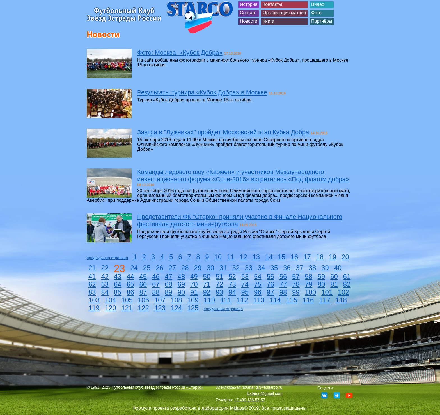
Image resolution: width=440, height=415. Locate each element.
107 (160, 300)
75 (258, 284)
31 (223, 268)
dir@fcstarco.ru (269, 387)
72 (219, 284)
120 (110, 308)
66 (143, 284)
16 (294, 257)
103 (94, 300)
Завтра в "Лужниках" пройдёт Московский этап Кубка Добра (223, 132)
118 (341, 300)
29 (197, 268)
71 (206, 284)
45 (143, 276)
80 (321, 284)
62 (92, 284)
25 (147, 268)
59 (321, 276)
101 (327, 292)
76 (270, 284)
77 (283, 284)
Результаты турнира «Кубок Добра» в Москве (202, 92)
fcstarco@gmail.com (264, 393)
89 (168, 292)
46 (156, 276)
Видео (317, 4)
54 (258, 276)
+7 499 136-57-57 (249, 400)
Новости (248, 21)
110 (209, 300)
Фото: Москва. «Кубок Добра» (180, 52)
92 (206, 292)
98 (283, 292)
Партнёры (321, 21)
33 (249, 268)
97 (270, 292)
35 (274, 268)
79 (308, 284)
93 (219, 292)
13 (256, 257)
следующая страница (223, 309)
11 (231, 257)
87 (143, 292)
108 (176, 300)
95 (245, 292)
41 (92, 276)
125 (192, 308)
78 (296, 284)
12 (243, 257)
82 (347, 284)
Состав (247, 12)
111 (226, 300)
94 (232, 292)
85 (118, 292)
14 (269, 257)
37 (299, 268)
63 (105, 284)
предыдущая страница (107, 258)
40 (338, 268)
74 (245, 284)
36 (287, 268)
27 (172, 268)
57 (296, 276)
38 (312, 268)
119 (94, 308)
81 (334, 284)
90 (181, 292)
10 (218, 257)
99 (296, 292)
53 (245, 276)
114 (275, 300)
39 (325, 268)
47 (168, 276)
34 (261, 268)
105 (126, 300)
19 (332, 257)
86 (130, 292)
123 (160, 308)
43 (118, 276)
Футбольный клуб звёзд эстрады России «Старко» (157, 387)
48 (181, 276)
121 (126, 308)
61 (347, 276)
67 (156, 284)
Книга (268, 21)
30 (210, 268)
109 (192, 300)
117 (324, 300)
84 (105, 292)
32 (236, 268)
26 (159, 268)
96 (258, 292)
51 (219, 276)
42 (105, 276)
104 (110, 300)
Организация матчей (284, 12)
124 (176, 308)
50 (206, 276)
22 (105, 268)
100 (310, 292)
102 (343, 292)
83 (92, 292)
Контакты (272, 4)
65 (130, 284)
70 (194, 284)
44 (130, 276)
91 (194, 292)
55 (270, 276)
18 (320, 257)
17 (307, 257)
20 (345, 257)
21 (92, 268)
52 (232, 276)
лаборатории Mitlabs (223, 408)
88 (156, 292)
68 (168, 284)
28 (185, 268)
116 (308, 300)
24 (134, 268)
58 (308, 276)
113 (258, 300)
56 (283, 276)
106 (143, 300)
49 (194, 276)
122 (143, 308)
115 (291, 300)
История (248, 4)
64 (118, 284)
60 (334, 276)
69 (181, 284)
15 (281, 257)
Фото (316, 12)
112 (242, 300)
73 (232, 284)
